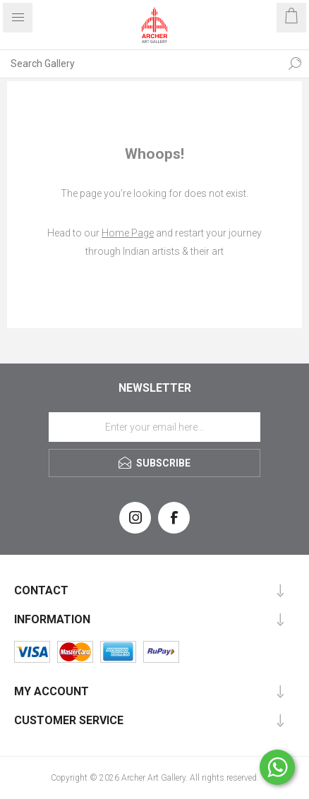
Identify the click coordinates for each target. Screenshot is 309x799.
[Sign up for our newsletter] (154, 427)
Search (295, 63)
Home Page (128, 233)
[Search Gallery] (140, 63)
